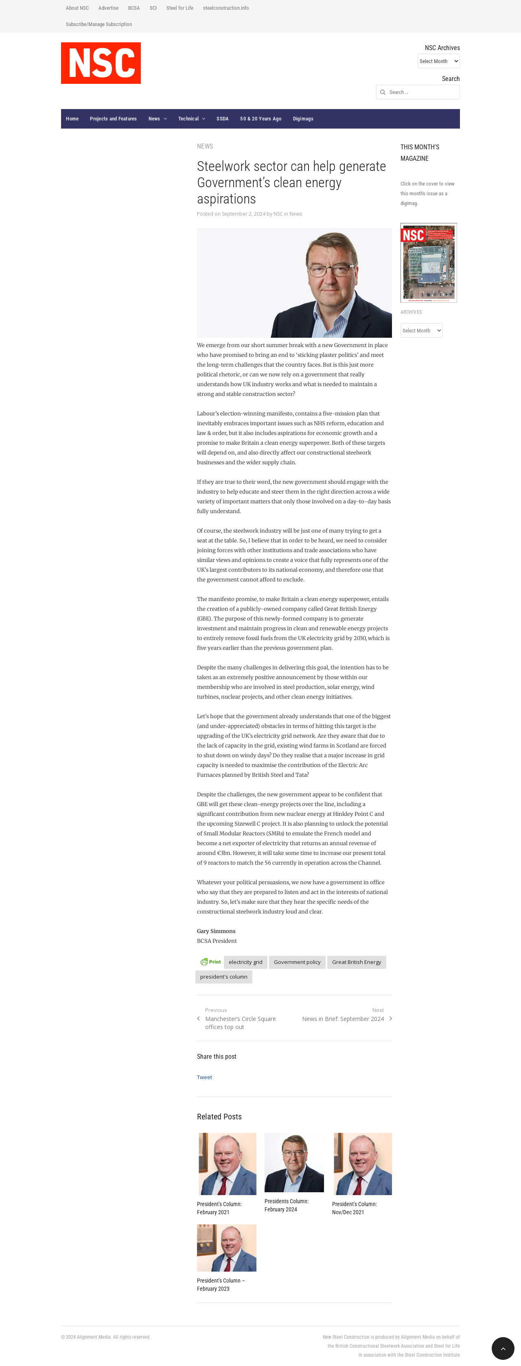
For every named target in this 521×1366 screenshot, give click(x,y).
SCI (153, 8)
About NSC (77, 8)
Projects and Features (113, 119)
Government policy (297, 962)
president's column (223, 976)
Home (72, 119)
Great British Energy (356, 962)
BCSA (134, 8)
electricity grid (246, 962)
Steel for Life (179, 8)
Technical (188, 119)
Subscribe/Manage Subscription (99, 24)
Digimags (303, 119)
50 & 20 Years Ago (260, 119)
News (154, 119)
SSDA (223, 119)
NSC (278, 213)
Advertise (108, 8)
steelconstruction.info (226, 8)
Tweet (204, 1077)
